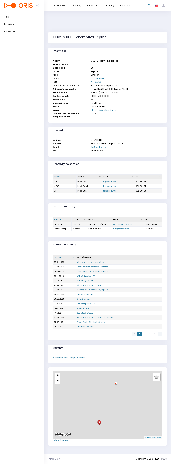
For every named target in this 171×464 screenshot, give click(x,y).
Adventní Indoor (84, 308)
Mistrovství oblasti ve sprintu (90, 262)
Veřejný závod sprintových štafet (92, 266)
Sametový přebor (85, 280)
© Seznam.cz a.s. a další (153, 437)
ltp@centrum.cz (99, 147)
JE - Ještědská (98, 78)
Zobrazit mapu (60, 440)
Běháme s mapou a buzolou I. (90, 285)
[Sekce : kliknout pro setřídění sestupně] (65, 177)
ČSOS (164, 458)
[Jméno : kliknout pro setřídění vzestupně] (89, 177)
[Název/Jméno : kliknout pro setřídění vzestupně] (119, 257)
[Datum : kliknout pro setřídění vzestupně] (64, 257)
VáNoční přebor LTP (86, 276)
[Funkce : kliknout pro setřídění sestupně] (62, 219)
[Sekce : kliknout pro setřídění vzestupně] (79, 219)
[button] (116, 382)
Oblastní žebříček (85, 294)
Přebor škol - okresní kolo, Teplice (92, 271)
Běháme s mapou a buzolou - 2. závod (95, 317)
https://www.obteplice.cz (103, 110)
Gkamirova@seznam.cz (124, 224)
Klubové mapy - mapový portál (69, 357)
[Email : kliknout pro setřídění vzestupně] (118, 177)
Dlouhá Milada (84, 299)
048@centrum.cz (121, 228)
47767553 (96, 81)
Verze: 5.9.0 (54, 458)
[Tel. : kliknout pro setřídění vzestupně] (148, 177)
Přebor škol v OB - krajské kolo (91, 322)
